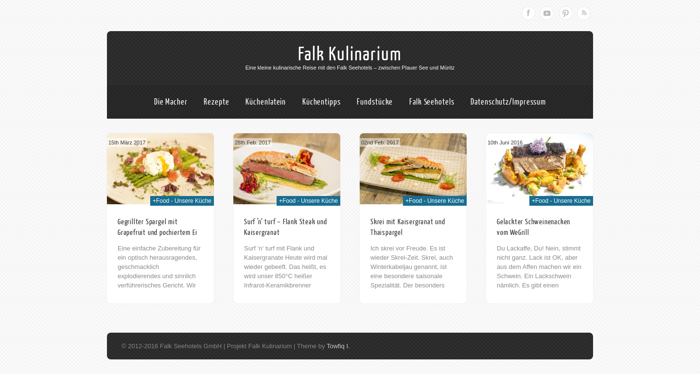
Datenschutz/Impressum (508, 102)
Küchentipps (321, 102)
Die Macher (171, 102)
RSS (584, 13)
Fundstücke (375, 102)
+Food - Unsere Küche (182, 200)
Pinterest (565, 13)
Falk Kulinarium (350, 54)
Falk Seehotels (432, 102)
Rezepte (216, 102)
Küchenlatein (265, 102)
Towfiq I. (338, 346)
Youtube (547, 13)
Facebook (528, 13)
